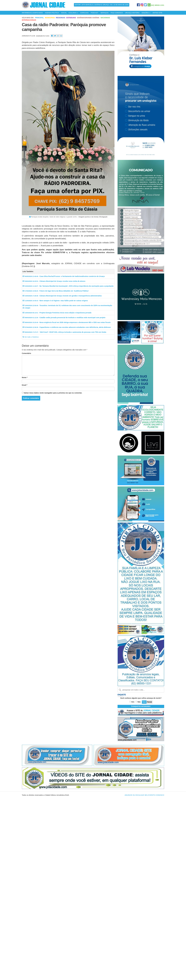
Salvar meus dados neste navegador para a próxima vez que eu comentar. (53, 393)
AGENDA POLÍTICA (52, 13)
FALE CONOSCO (117, 13)
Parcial (149, 702)
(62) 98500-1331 (157, 5)
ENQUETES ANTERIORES (140, 706)
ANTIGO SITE (157, 13)
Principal (39, 18)
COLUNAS (73, 13)
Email (24, 385)
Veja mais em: (28, 18)
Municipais (50, 18)
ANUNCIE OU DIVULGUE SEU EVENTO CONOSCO (144, 795)
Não (139, 702)
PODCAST (94, 13)
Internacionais (29, 20)
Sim (132, 702)
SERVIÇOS (104, 13)
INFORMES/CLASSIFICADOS (32, 13)
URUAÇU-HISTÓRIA (132, 13)
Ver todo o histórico (31, 337)
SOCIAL (64, 13)
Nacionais (105, 18)
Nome (25, 377)
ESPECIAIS (84, 13)
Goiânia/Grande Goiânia (88, 18)
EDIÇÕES (146, 13)
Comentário (26, 353)
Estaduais (71, 18)
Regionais (60, 18)
